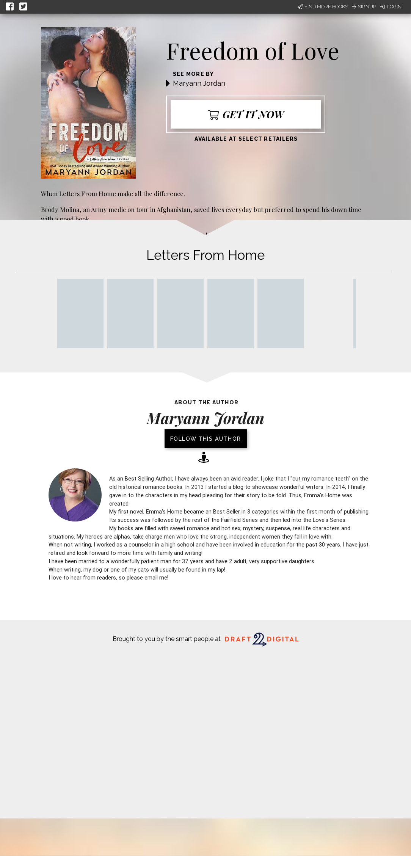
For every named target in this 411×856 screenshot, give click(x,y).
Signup (364, 6)
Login (391, 6)
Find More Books (323, 6)
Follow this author (205, 438)
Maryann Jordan (199, 83)
